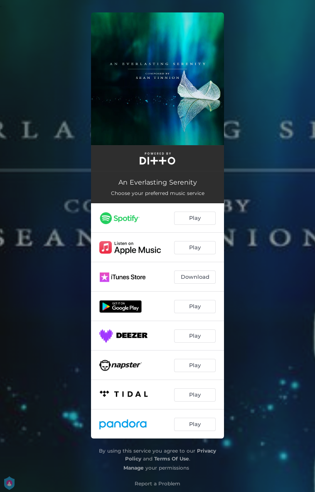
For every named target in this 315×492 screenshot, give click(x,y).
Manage (133, 468)
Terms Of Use (171, 458)
